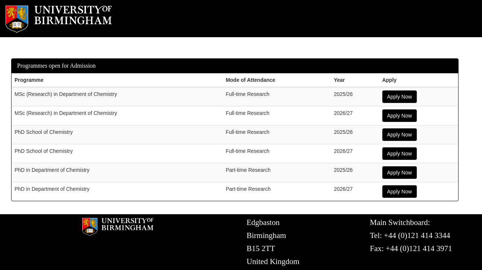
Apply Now (399, 97)
